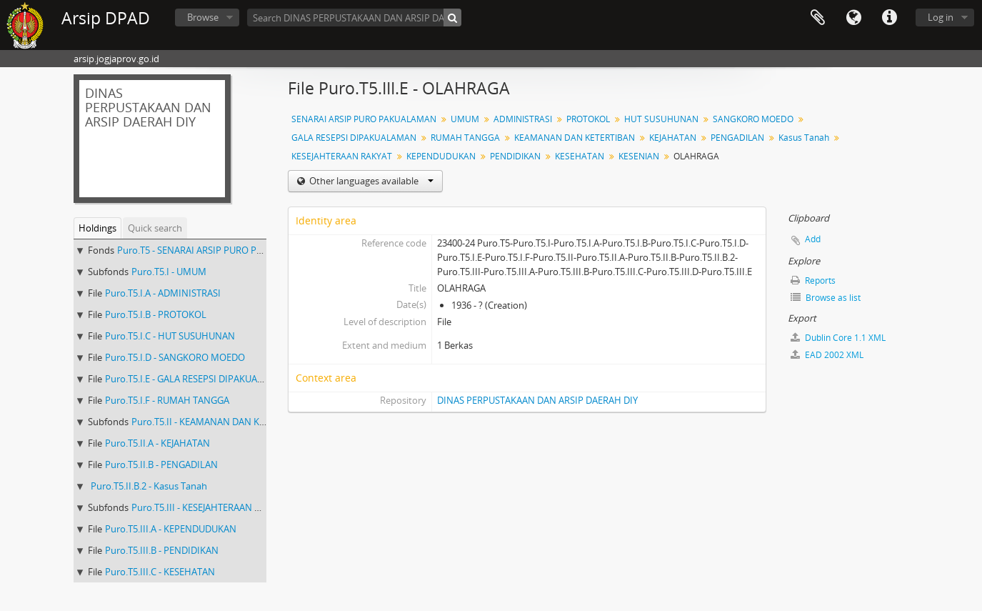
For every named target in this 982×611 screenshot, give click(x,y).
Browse (203, 17)
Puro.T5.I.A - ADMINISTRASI (163, 293)
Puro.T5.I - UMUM (168, 271)
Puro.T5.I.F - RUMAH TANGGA (167, 400)
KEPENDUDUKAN (441, 156)
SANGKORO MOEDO (753, 119)
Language (853, 18)
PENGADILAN (737, 137)
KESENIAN (638, 156)
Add (813, 239)
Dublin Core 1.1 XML (838, 338)
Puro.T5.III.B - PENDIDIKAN (162, 550)
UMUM (465, 119)
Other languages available (370, 180)
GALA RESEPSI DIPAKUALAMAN (353, 137)
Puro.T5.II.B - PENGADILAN (161, 464)
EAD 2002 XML (827, 355)
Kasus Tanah (803, 137)
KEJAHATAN (672, 137)
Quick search (155, 228)
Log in (940, 17)
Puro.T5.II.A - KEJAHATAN (157, 443)
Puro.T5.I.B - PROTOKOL (155, 314)
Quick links (889, 18)
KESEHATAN (579, 156)
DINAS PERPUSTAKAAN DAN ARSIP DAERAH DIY (537, 400)
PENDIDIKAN (515, 156)
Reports (813, 280)
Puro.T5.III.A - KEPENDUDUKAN (170, 528)
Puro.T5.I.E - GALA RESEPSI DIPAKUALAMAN (197, 378)
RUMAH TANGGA (465, 137)
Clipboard (818, 18)
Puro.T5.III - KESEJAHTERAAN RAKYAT (209, 507)
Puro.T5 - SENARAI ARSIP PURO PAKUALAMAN (214, 250)
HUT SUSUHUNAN (661, 119)
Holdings (97, 228)
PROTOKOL (588, 119)
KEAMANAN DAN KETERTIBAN (574, 137)
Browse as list (826, 298)
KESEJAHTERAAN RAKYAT (341, 156)
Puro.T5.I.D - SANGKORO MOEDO (175, 357)
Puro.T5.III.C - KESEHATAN (160, 571)
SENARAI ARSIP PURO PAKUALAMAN (363, 119)
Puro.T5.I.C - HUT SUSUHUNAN (170, 335)
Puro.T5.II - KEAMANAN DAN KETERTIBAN (218, 421)
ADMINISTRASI (522, 119)
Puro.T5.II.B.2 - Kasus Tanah (149, 486)
